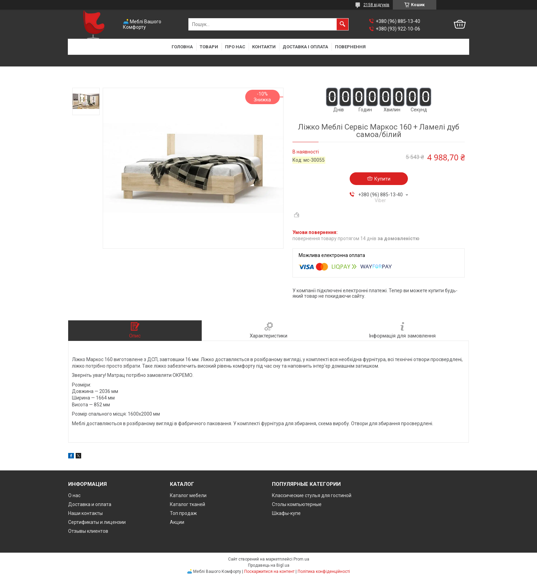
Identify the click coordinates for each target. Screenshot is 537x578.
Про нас (235, 46)
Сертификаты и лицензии (97, 522)
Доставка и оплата (89, 504)
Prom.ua (301, 559)
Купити (382, 179)
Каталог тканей (187, 504)
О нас (74, 495)
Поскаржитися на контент (269, 571)
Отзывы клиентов (88, 531)
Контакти (264, 46)
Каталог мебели (188, 495)
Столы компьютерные (297, 504)
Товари (209, 46)
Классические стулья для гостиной (311, 495)
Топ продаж (183, 513)
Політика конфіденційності (324, 571)
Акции (177, 522)
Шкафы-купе (286, 513)
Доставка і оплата (305, 46)
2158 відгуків (376, 4)
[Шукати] (342, 24)
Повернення (350, 46)
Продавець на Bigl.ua (268, 565)
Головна (182, 46)
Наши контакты (85, 513)
